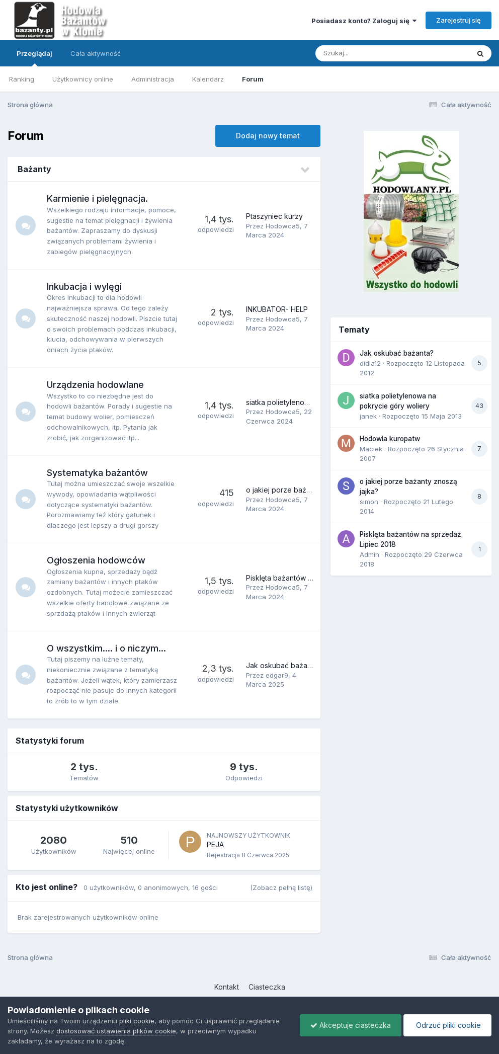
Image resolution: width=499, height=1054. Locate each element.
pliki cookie (136, 1021)
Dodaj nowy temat (268, 135)
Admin (369, 554)
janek (368, 416)
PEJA (215, 844)
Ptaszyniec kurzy (274, 216)
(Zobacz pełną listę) (281, 887)
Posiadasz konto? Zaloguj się (364, 21)
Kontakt (226, 987)
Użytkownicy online (82, 79)
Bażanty (34, 169)
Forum (253, 79)
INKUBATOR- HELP (277, 309)
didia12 (370, 363)
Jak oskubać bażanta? (283, 665)
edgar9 (277, 675)
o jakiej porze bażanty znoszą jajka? (306, 489)
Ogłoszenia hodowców (96, 560)
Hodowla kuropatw (390, 439)
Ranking (21, 79)
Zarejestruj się (458, 20)
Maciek (371, 449)
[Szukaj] (367, 53)
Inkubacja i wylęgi (84, 286)
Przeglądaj (34, 57)
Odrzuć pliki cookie (447, 1025)
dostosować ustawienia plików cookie (116, 1031)
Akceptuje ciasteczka (350, 1025)
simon (369, 502)
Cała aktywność (95, 53)
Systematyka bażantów (97, 472)
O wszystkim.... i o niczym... (106, 648)
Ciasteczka (266, 987)
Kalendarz (208, 79)
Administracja (152, 79)
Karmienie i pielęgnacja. (97, 198)
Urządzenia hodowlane (95, 384)
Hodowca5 (283, 226)
